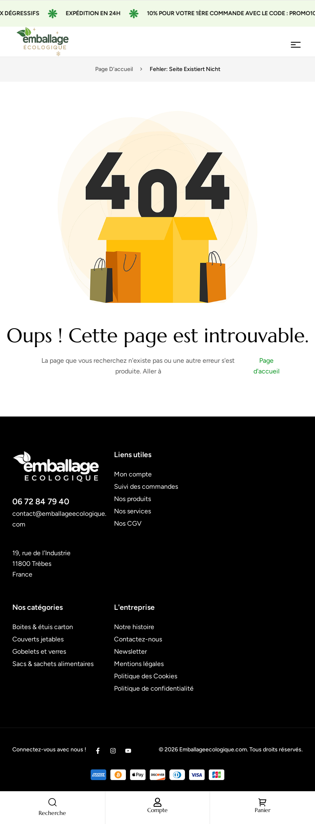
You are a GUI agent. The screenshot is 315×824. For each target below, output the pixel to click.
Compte (157, 810)
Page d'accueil (114, 69)
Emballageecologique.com (213, 749)
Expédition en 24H (99, 13)
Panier (262, 810)
